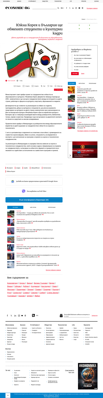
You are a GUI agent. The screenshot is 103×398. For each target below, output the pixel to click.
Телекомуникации (64, 330)
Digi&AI (61, 328)
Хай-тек (62, 337)
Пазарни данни (11, 359)
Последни (15, 207)
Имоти (23, 339)
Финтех (61, 339)
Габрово (17, 286)
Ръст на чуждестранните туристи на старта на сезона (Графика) (35, 239)
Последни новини (92, 8)
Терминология (10, 352)
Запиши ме (95, 315)
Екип (15, 373)
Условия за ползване (53, 377)
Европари (9, 330)
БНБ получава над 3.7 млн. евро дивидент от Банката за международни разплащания (35, 230)
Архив (82, 73)
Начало (83, 19)
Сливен (26, 293)
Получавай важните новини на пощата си (77, 314)
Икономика (6, 1)
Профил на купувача (19, 381)
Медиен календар (35, 385)
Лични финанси (50, 330)
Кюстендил (45, 286)
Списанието (10, 356)
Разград (55, 289)
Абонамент (34, 373)
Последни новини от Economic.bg (87, 131)
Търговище (11, 296)
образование (35, 168)
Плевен (38, 289)
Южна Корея (11, 171)
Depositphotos (55, 396)
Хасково (21, 296)
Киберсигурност (64, 335)
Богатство (76, 332)
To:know (9, 354)
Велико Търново (40, 283)
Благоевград (12, 283)
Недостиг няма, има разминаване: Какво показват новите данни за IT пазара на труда (38, 247)
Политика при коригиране (38, 375)
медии (18, 168)
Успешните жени (89, 342)
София (42, 293)
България (10, 168)
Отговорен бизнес (36, 332)
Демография (49, 332)
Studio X (57, 395)
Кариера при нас (35, 377)
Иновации (24, 332)
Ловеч (54, 286)
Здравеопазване (50, 337)
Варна (29, 283)
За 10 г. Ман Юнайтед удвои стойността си (81, 155)
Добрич (26, 286)
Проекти (83, 1)
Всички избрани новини (53, 270)
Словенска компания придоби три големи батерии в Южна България (86, 126)
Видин (51, 283)
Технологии (58, 1)
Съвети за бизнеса (36, 328)
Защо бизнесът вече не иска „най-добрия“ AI (86, 116)
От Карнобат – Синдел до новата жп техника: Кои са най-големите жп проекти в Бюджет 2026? (36, 213)
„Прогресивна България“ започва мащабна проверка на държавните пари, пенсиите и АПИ (39, 222)
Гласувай (74, 73)
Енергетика (10, 335)
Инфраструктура (11, 332)
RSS (35, 315)
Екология (48, 342)
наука (26, 168)
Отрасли (24, 330)
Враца (9, 286)
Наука (75, 328)
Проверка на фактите (53, 370)
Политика (48, 328)
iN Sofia (87, 339)
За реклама (17, 370)
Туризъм (9, 342)
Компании (24, 328)
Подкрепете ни (35, 381)
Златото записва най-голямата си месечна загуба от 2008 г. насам (87, 90)
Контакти (16, 375)
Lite (71, 1)
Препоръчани (51, 207)
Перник (30, 289)
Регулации (24, 342)
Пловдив (46, 289)
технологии (47, 168)
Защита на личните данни (38, 370)
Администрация (50, 344)
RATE (86, 332)
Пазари (24, 335)
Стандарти (34, 330)
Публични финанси (12, 328)
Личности (76, 335)
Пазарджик (20, 289)
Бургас (22, 283)
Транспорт (9, 337)
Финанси (24, 337)
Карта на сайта (52, 373)
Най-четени (33, 207)
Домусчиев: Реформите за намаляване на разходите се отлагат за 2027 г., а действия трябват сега (38, 256)
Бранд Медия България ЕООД (20, 378)
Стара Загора (52, 293)
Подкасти (87, 330)
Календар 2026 (89, 328)
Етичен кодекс (52, 375)
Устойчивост (32, 1)
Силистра (17, 293)
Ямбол (37, 296)
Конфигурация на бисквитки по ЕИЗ (53, 381)
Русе (9, 293)
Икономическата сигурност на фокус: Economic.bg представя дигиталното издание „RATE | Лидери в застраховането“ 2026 (38, 264)
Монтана (10, 289)
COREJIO (87, 335)
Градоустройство (50, 339)
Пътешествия (77, 330)
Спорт (75, 339)
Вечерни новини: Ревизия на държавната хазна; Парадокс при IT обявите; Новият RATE (86, 109)
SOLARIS (87, 344)
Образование (49, 335)
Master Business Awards (91, 337)
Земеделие (10, 339)
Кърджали (35, 286)
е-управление (63, 332)
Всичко (96, 1)
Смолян (34, 293)
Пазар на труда (11, 344)
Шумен (30, 296)
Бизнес (19, 1)
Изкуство (76, 337)
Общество (45, 1)
